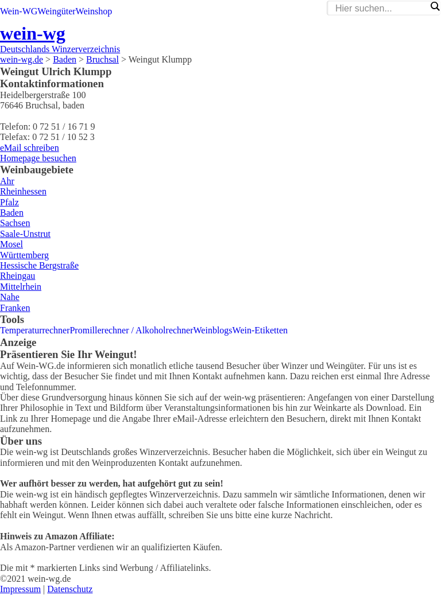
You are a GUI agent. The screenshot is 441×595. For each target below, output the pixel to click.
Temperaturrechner (34, 330)
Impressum (20, 589)
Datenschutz (69, 589)
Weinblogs (213, 330)
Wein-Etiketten (260, 330)
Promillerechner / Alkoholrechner (131, 330)
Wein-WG (18, 11)
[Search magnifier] (434, 6)
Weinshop (94, 11)
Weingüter (56, 11)
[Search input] (380, 9)
